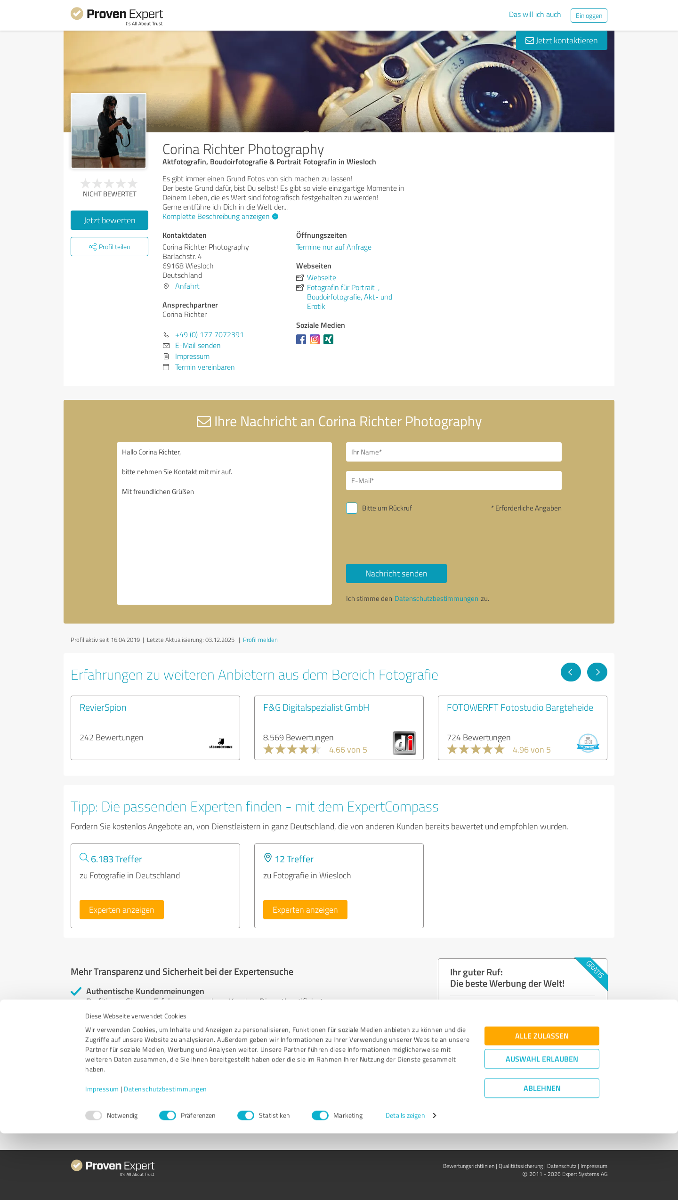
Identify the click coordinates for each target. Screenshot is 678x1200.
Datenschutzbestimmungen (165, 1155)
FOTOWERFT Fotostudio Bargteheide (520, 707)
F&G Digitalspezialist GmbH (316, 707)
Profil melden (260, 639)
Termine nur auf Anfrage (333, 247)
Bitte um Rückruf (387, 508)
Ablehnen (542, 1155)
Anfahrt (187, 286)
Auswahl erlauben (542, 1125)
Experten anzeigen (121, 909)
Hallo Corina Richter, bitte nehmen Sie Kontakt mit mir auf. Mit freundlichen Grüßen (224, 523)
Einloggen (589, 15)
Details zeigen (405, 1182)
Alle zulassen (542, 1102)
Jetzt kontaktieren (561, 40)
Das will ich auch (535, 14)
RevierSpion (103, 707)
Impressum (102, 1155)
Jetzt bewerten (110, 220)
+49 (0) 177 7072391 (209, 334)
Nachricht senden (396, 573)
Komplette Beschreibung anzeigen (219, 216)
